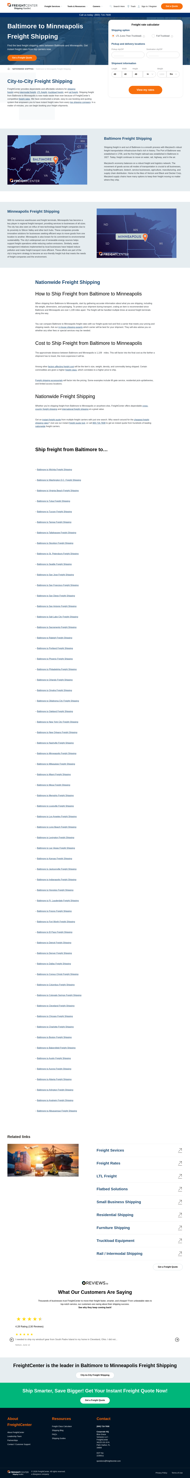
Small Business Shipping (119, 1202)
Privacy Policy (161, 1473)
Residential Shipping (115, 1215)
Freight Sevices (110, 1150)
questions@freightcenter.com (109, 1461)
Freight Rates (108, 1163)
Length (114, 69)
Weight (160, 69)
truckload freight (55, 92)
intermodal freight (28, 92)
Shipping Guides (59, 1438)
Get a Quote (172, 6)
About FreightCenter (15, 1432)
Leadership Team (14, 1436)
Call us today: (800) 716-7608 (95, 15)
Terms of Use (177, 1473)
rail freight (73, 92)
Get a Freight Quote (22, 58)
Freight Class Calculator (62, 1426)
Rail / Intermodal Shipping (119, 1253)
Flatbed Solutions (112, 1189)
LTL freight (42, 92)
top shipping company (80, 102)
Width (124, 69)
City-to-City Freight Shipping (95, 1375)
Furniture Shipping (113, 1228)
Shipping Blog (57, 1430)
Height (135, 69)
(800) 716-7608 (103, 1426)
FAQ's (54, 1434)
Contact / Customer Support (19, 1444)
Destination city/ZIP (154, 49)
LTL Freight (107, 1176)
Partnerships (12, 1440)
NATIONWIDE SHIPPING (23, 69)
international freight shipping (75, 409)
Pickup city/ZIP (118, 49)
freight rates (24, 99)
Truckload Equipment (116, 1241)
